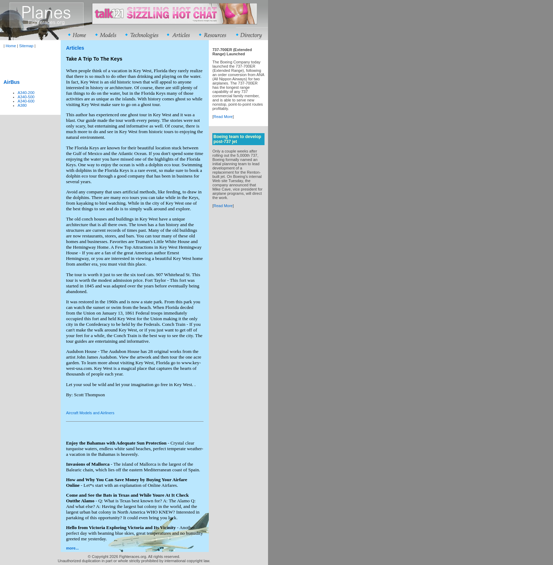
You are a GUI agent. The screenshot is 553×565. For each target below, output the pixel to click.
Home (11, 46)
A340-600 (26, 101)
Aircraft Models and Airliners (90, 413)
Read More (222, 116)
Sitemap (26, 46)
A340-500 (26, 97)
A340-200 (26, 93)
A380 (22, 105)
